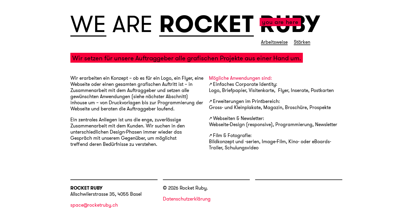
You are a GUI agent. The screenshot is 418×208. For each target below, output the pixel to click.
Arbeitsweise (274, 42)
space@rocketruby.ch (94, 205)
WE (88, 24)
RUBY (290, 23)
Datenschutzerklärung (187, 199)
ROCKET (206, 24)
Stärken (302, 42)
